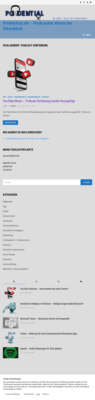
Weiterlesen (10, 122)
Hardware (7, 220)
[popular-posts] (14, 281)
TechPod (7, 169)
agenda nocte (9, 162)
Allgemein (7, 201)
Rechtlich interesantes (13, 249)
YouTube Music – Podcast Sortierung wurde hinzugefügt (39, 101)
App (4, 97)
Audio (10, 97)
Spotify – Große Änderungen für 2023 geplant (41, 348)
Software (7, 259)
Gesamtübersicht (11, 155)
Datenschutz (9, 215)
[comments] (59, 281)
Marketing (8, 235)
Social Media (9, 254)
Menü (87, 35)
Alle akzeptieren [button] (29, 394)
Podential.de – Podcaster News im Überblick (37, 25)
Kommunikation (11, 225)
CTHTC (13, 106)
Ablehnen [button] (45, 394)
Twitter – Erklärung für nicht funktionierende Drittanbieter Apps (48, 333)
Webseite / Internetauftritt (15, 268)
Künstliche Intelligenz (13, 230)
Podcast (45, 97)
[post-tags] (81, 281)
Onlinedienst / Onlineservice (27, 97)
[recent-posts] (36, 281)
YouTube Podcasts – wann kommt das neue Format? (44, 288)
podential (7, 166)
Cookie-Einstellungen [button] (12, 394)
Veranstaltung (9, 264)
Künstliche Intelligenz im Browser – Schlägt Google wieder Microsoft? (52, 303)
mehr (38, 394)
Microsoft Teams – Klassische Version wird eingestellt (45, 318)
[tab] (14, 281)
